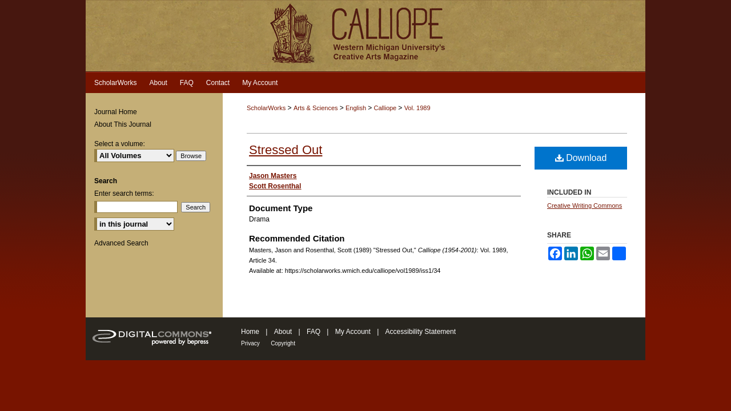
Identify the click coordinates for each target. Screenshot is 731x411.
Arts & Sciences (317, 107)
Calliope (385, 107)
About (283, 332)
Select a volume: (119, 144)
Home (250, 332)
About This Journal (122, 124)
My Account (353, 332)
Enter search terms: (124, 194)
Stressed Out (285, 150)
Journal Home (115, 112)
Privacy (250, 343)
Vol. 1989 (417, 107)
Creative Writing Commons (584, 205)
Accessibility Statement (420, 332)
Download (581, 158)
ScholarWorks (266, 107)
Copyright (283, 343)
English (357, 107)
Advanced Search (121, 243)
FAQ (313, 332)
